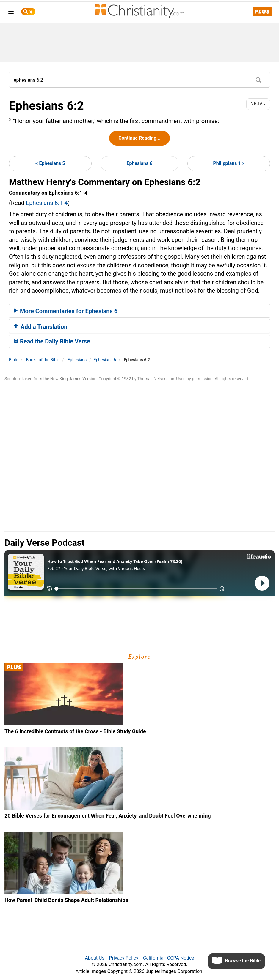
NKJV (258, 104)
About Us (94, 958)
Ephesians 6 (140, 163)
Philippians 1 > (228, 163)
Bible (13, 359)
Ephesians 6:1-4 (47, 202)
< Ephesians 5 (50, 163)
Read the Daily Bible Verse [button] (52, 341)
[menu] (11, 13)
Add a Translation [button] (41, 326)
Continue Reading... (139, 138)
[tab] (139, 310)
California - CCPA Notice (168, 958)
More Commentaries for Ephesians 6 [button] (65, 311)
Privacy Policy (124, 958)
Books (43, 359)
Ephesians (77, 359)
